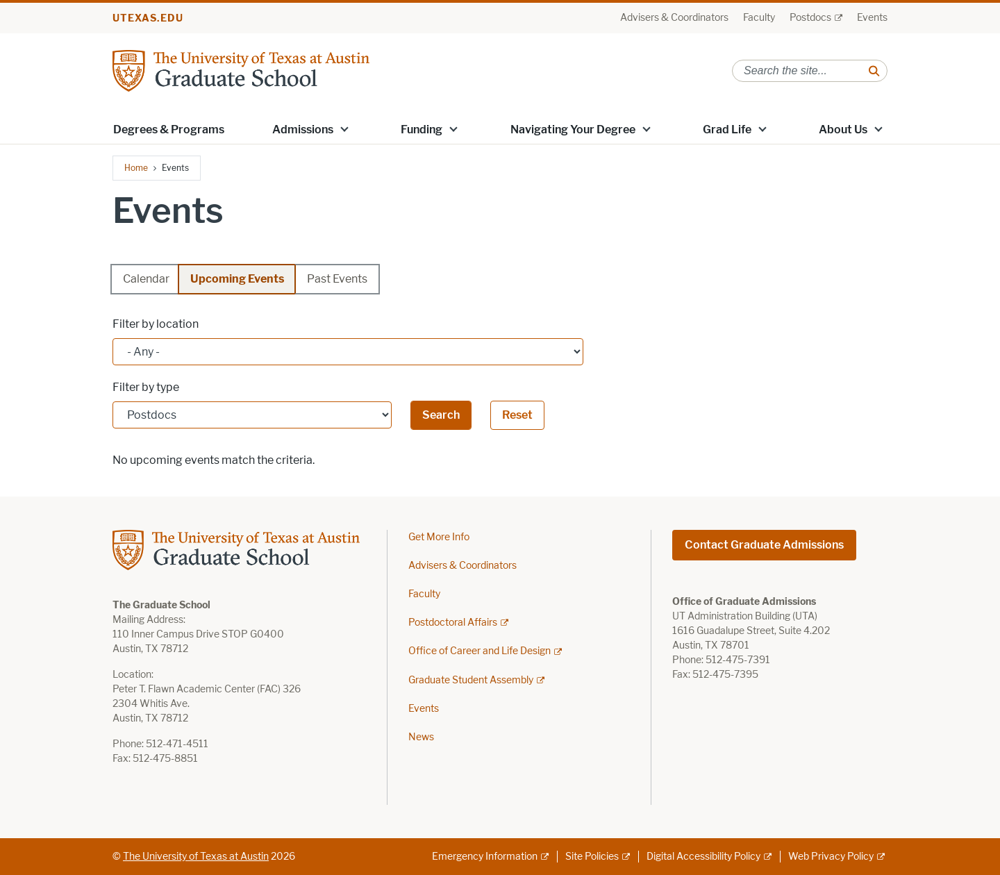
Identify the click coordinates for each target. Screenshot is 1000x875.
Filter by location (155, 324)
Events (872, 18)
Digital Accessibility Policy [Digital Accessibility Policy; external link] (703, 856)
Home (136, 167)
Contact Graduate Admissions (764, 544)
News (421, 737)
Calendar (146, 278)
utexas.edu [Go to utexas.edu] (147, 18)
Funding (421, 129)
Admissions (302, 129)
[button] (344, 128)
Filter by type (145, 387)
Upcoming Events (237, 278)
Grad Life (727, 129)
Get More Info (438, 537)
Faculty (759, 18)
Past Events (337, 278)
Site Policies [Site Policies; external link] (592, 856)
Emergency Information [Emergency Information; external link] (485, 856)
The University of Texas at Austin (196, 856)
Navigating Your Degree (572, 129)
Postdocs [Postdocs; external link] (810, 18)
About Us (843, 129)
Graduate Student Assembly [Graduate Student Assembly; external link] (470, 680)
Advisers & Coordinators (674, 18)
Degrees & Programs (168, 129)
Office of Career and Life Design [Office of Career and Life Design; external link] (479, 651)
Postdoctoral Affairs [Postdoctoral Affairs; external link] (452, 622)
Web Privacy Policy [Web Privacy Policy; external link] (831, 856)
